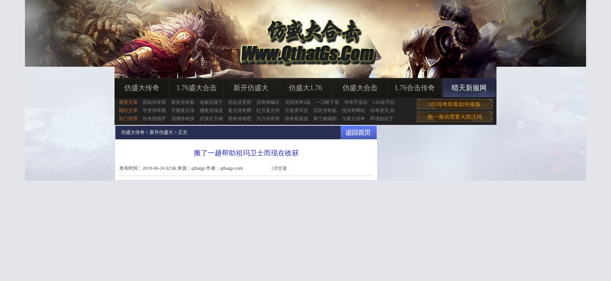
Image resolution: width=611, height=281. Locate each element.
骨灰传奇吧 (239, 118)
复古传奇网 (239, 110)
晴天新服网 (469, 88)
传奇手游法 (355, 102)
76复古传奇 (353, 118)
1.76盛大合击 (196, 88)
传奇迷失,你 (382, 110)
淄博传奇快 (182, 118)
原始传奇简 (154, 102)
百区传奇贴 (325, 110)
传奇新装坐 (296, 118)
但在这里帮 (239, 102)
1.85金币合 (384, 102)
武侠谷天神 (211, 118)
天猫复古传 (182, 110)
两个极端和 (325, 118)
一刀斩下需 (327, 102)
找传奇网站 (353, 110)
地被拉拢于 (211, 102)
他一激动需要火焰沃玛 (454, 117)
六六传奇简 (268, 118)
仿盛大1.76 (305, 88)
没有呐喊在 (268, 102)
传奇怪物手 (154, 118)
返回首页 (359, 132)
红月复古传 (268, 110)
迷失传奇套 (182, 102)
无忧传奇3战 (298, 102)
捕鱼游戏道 (211, 110)
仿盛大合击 (360, 88)
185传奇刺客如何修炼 (454, 104)
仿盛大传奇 (141, 88)
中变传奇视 (154, 110)
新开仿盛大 (250, 88)
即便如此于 (382, 118)
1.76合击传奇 (414, 88)
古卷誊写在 (296, 110)
